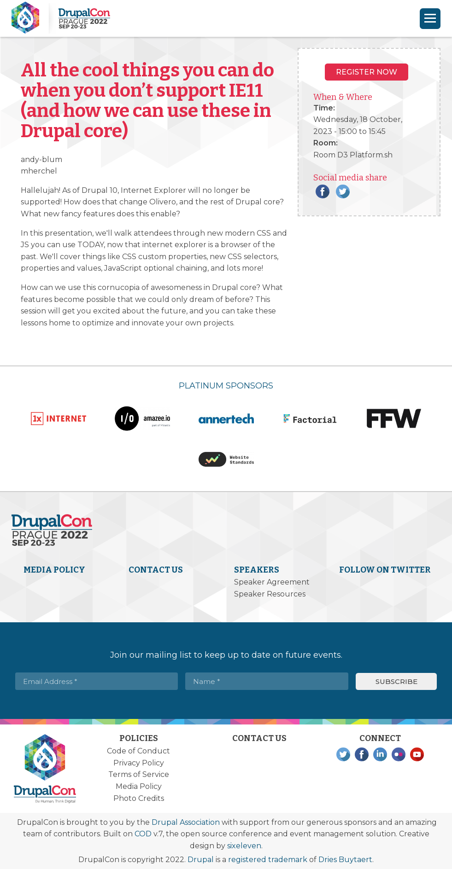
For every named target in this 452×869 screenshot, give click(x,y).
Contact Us (156, 570)
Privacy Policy (138, 763)
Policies (138, 738)
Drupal (201, 859)
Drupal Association (186, 822)
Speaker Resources (269, 594)
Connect (380, 738)
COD (143, 833)
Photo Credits (138, 798)
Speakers (256, 570)
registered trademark (267, 859)
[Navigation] (430, 18)
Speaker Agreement (272, 582)
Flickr (398, 754)
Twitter (343, 191)
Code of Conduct (138, 751)
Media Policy (54, 570)
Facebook (322, 191)
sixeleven (244, 845)
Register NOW (366, 72)
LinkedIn (380, 754)
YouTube (417, 754)
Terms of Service (138, 774)
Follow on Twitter (385, 570)
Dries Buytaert (345, 859)
